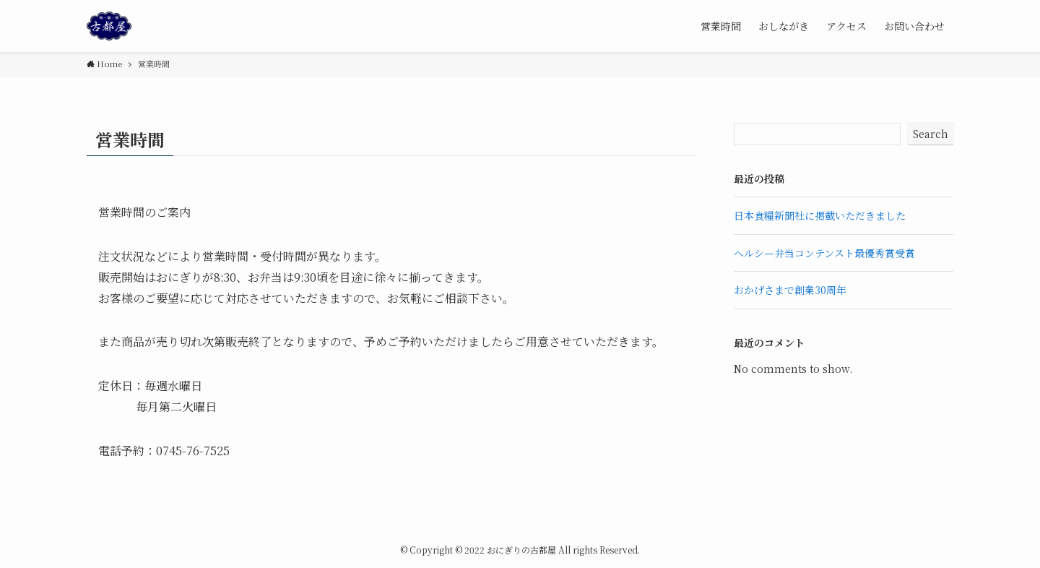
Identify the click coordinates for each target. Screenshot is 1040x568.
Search (930, 133)
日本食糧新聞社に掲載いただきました (820, 215)
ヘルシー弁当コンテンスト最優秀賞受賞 (824, 253)
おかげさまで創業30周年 (790, 290)
